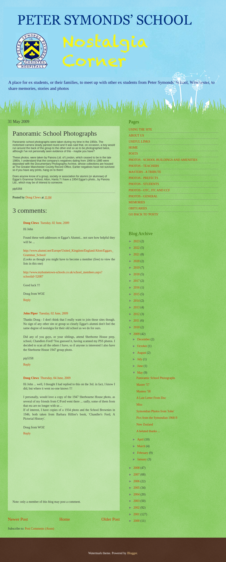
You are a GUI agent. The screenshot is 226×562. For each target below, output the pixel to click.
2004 (136, 494)
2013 (136, 307)
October (142, 346)
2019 (136, 267)
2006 (136, 481)
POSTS (133, 153)
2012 (136, 314)
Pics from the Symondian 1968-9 (156, 417)
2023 (136, 241)
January (142, 459)
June (140, 366)
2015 (136, 294)
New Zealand (144, 424)
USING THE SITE (140, 129)
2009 (136, 334)
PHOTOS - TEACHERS (144, 166)
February (143, 453)
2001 (136, 514)
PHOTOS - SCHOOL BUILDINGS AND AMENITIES (163, 160)
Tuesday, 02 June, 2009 (54, 223)
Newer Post (18, 519)
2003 (136, 501)
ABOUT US (136, 135)
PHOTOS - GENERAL (143, 196)
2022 (136, 247)
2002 (136, 507)
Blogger (132, 553)
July (140, 359)
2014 (136, 300)
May (140, 372)
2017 (136, 280)
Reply (27, 300)
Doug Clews (31, 223)
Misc (139, 404)
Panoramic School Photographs (155, 378)
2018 (136, 274)
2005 (136, 487)
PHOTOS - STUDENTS (144, 184)
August (142, 352)
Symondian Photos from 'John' (155, 411)
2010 (136, 327)
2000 (136, 520)
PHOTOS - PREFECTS (143, 178)
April (141, 439)
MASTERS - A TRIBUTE (145, 172)
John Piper (30, 313)
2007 (136, 474)
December (144, 339)
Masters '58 (143, 391)
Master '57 (142, 384)
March (141, 446)
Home (64, 519)
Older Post (110, 519)
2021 (136, 254)
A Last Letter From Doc (151, 398)
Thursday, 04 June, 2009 (55, 378)
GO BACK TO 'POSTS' (143, 214)
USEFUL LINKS (139, 141)
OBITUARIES (138, 208)
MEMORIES (137, 202)
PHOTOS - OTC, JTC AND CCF (149, 190)
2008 (136, 467)
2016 (136, 287)
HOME (133, 147)
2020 (136, 261)
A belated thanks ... (148, 431)
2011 (136, 320)
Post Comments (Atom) (39, 528)
